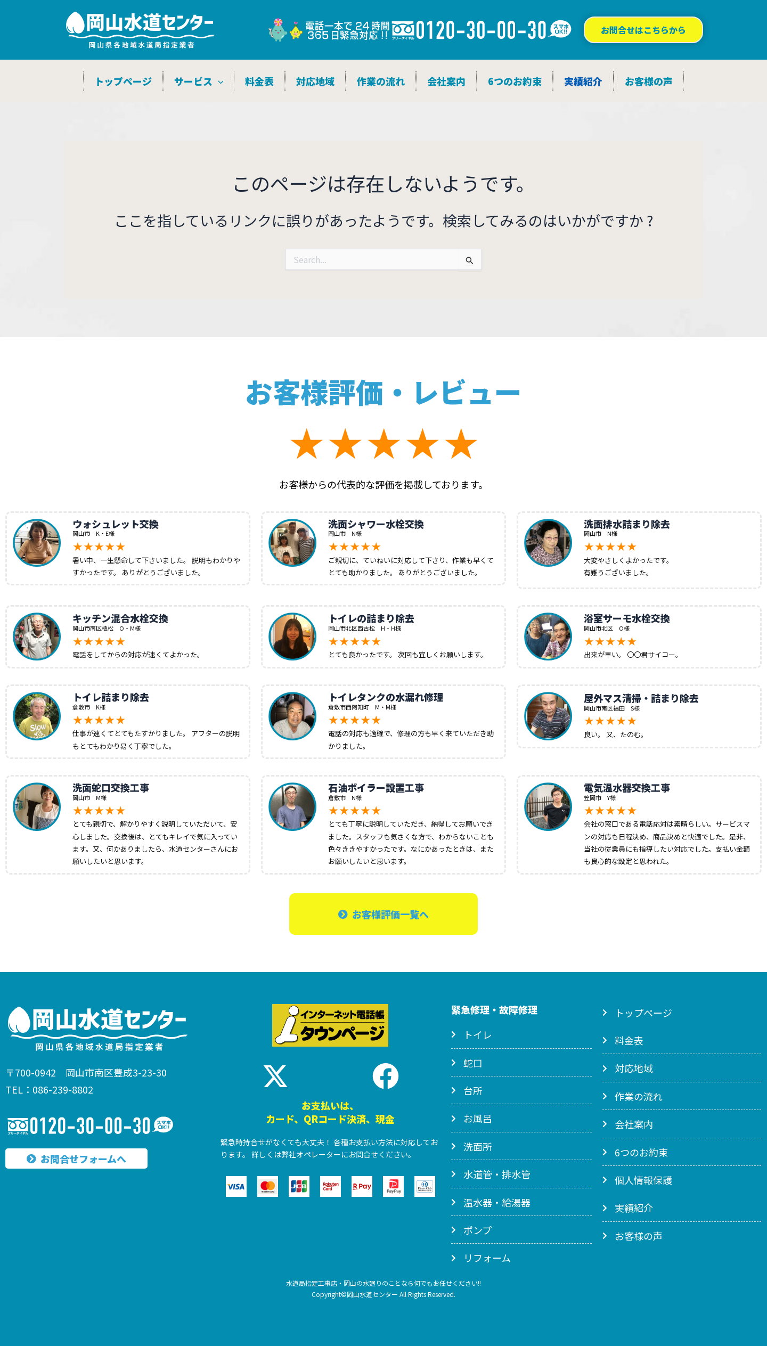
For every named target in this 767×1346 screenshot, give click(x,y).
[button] (643, 30)
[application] (218, 81)
